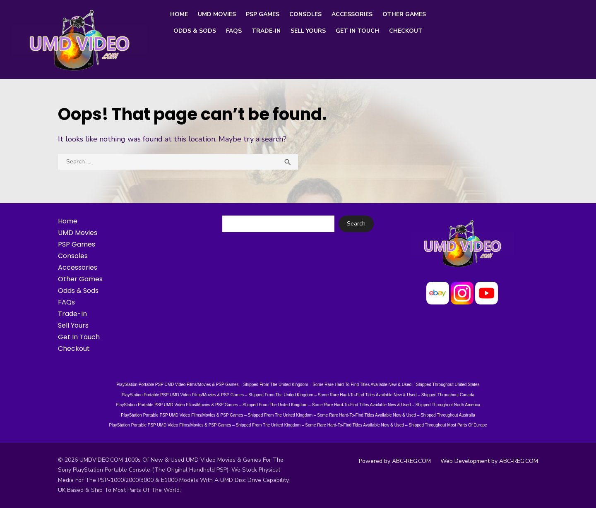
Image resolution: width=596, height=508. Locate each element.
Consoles (305, 14)
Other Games (404, 14)
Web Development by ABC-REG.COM (489, 461)
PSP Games (262, 14)
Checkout (406, 31)
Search (356, 224)
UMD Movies (217, 14)
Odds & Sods (194, 31)
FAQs (234, 31)
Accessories (352, 14)
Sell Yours (308, 31)
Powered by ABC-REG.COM (395, 461)
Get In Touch (357, 31)
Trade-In (266, 31)
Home (179, 14)
